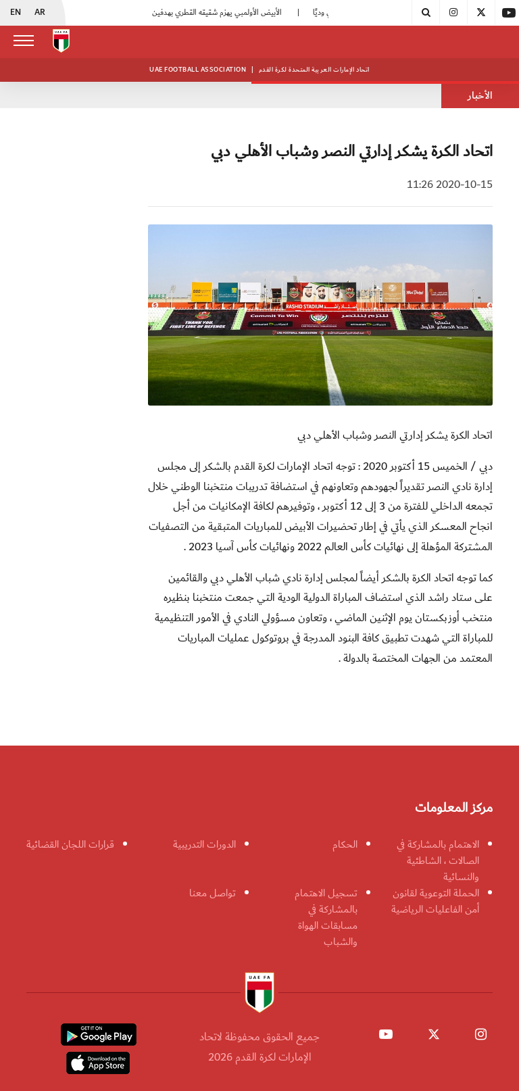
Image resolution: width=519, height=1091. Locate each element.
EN (15, 13)
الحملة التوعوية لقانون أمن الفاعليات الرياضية (435, 901)
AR (39, 13)
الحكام (344, 844)
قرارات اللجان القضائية (70, 844)
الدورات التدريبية (204, 844)
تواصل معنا (212, 893)
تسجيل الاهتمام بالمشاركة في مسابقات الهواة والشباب (326, 917)
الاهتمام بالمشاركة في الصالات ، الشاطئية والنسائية (438, 860)
